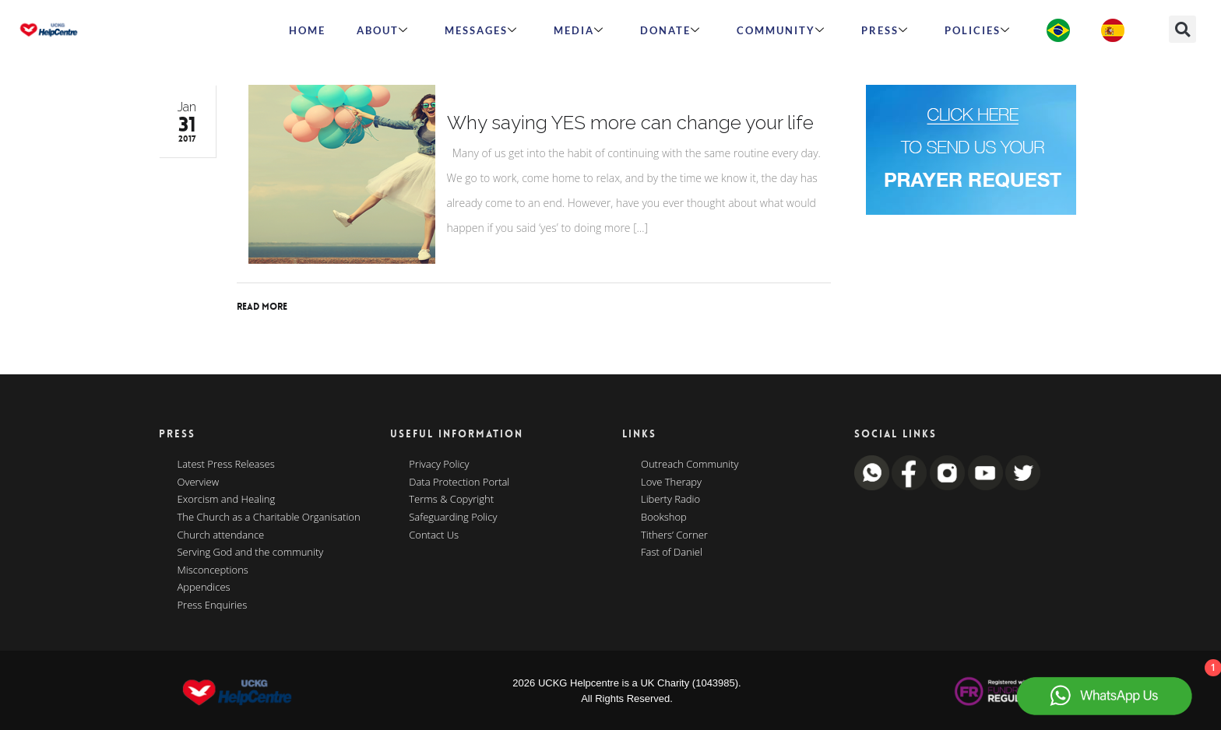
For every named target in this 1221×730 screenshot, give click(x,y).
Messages (481, 30)
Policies (978, 30)
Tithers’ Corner (674, 535)
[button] (1182, 29)
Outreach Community (690, 464)
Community (781, 30)
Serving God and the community (251, 552)
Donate (670, 30)
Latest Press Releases (226, 464)
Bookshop (664, 517)
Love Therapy (671, 482)
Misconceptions (213, 570)
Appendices (204, 587)
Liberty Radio (670, 499)
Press (885, 30)
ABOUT (383, 30)
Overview (199, 482)
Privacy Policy (439, 464)
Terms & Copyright (451, 499)
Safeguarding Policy (453, 517)
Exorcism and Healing (227, 499)
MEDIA (579, 30)
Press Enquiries (213, 605)
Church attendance (221, 535)
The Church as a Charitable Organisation (269, 517)
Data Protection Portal (459, 482)
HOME (307, 30)
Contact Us (434, 535)
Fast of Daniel (671, 552)
